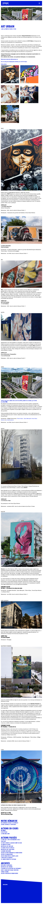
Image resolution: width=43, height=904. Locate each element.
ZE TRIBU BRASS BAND (5, 834)
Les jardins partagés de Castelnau (8, 859)
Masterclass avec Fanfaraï (6, 867)
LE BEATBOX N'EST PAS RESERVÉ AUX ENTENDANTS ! (11, 868)
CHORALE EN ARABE (5, 872)
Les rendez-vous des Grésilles (7, 848)
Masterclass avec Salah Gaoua (7, 849)
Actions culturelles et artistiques (8, 824)
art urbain (3, 830)
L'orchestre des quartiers (6, 857)
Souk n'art (3, 841)
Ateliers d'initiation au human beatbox (9, 873)
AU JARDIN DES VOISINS (5, 844)
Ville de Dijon (20, 418)
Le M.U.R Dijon (4, 832)
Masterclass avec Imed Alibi (7, 846)
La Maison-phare (10, 420)
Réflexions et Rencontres (6, 865)
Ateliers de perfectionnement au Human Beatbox (11, 853)
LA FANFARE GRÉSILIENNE (6, 851)
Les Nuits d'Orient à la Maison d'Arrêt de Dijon (11, 843)
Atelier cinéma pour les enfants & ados (9, 856)
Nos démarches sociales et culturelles (9, 823)
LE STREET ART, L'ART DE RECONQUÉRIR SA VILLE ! (10, 839)
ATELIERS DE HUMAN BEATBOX (7, 854)
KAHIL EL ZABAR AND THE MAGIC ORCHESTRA (9, 870)
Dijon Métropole (27, 418)
